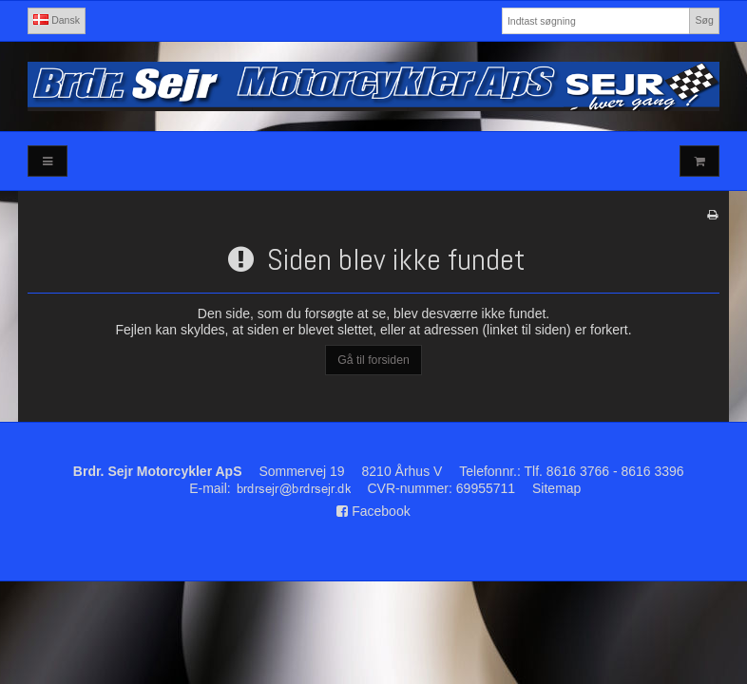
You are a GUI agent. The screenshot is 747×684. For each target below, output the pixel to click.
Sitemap (556, 488)
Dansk (56, 20)
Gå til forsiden (373, 360)
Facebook (373, 511)
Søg (704, 20)
